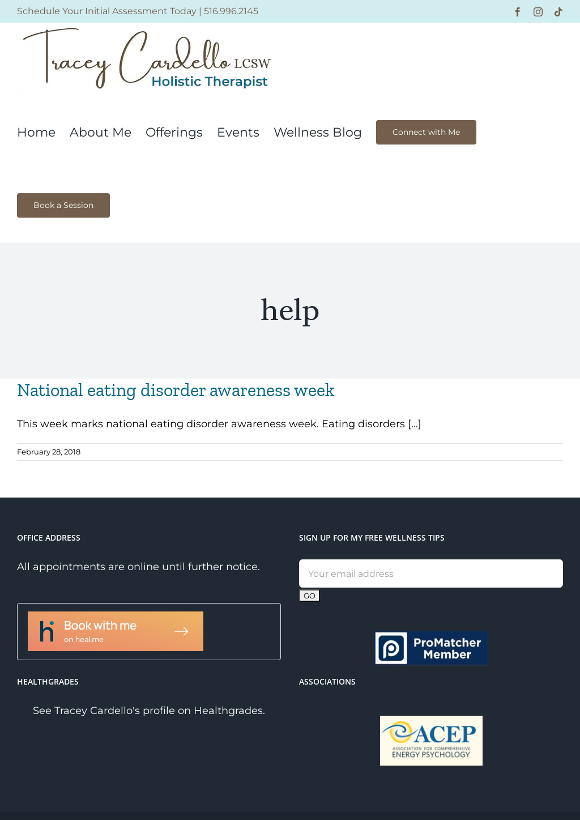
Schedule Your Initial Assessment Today (107, 11)
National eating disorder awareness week (176, 390)
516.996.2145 (231, 11)
